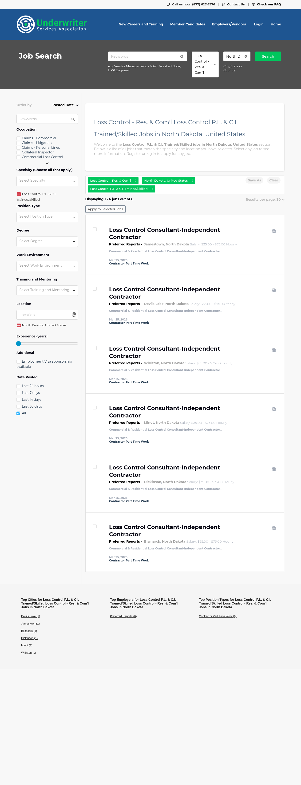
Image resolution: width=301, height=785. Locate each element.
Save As (254, 180)
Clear (273, 180)
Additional (25, 353)
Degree (22, 230)
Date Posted (27, 377)
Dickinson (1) (29, 638)
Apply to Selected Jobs (105, 209)
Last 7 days (31, 393)
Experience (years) (32, 336)
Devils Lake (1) (30, 616)
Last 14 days (31, 399)
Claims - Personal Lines (41, 147)
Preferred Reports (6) (123, 616)
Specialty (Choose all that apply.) (44, 170)
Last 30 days (32, 406)
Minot (149, 423)
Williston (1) (28, 652)
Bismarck (152, 541)
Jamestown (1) (30, 623)
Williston (151, 363)
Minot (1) (26, 645)
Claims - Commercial (39, 138)
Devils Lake (153, 304)
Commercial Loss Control (42, 157)
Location (23, 304)
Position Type (28, 206)
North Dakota (177, 244)
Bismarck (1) (29, 631)
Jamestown (154, 244)
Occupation (26, 130)
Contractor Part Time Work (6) (218, 616)
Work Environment (32, 255)
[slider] (18, 343)
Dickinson (152, 482)
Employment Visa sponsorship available (44, 364)
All (24, 413)
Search (268, 56)
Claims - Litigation (37, 143)
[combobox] (205, 64)
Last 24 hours (33, 386)
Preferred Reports (124, 244)
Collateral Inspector (38, 152)
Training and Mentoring (36, 279)
